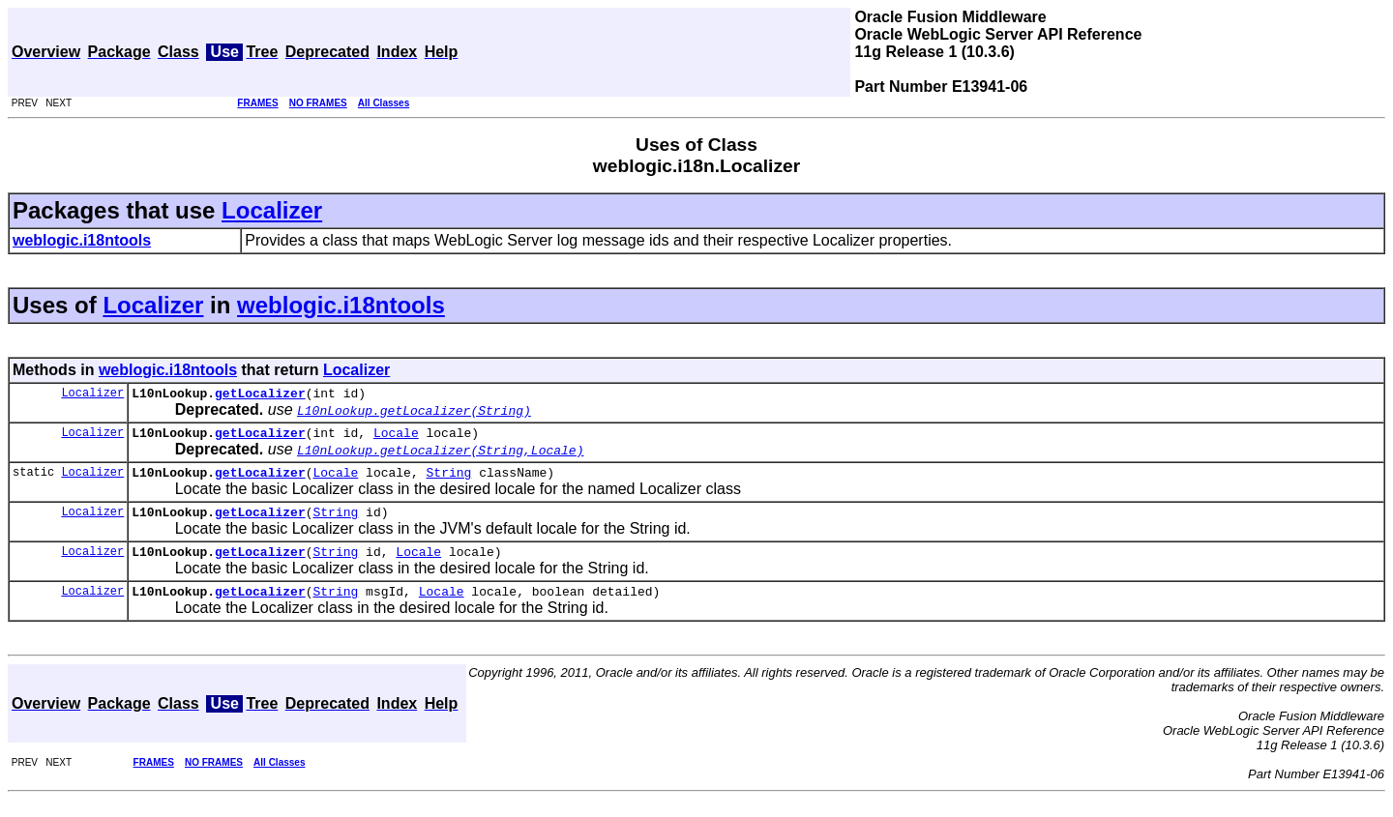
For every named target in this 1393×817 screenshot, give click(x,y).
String (448, 480)
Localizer (272, 210)
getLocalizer (260, 395)
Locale (396, 438)
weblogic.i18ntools (341, 305)
